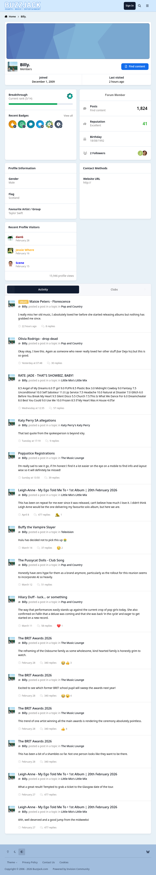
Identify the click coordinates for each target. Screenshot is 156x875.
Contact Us (48, 862)
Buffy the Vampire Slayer (37, 527)
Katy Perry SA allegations (37, 420)
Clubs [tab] (114, 289)
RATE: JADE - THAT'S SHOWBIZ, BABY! (45, 375)
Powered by (71, 869)
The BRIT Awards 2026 (35, 638)
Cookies (63, 862)
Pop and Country (71, 306)
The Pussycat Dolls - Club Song (41, 560)
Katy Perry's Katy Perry (75, 425)
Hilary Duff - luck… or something (42, 597)
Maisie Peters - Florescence (49, 301)
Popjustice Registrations (36, 453)
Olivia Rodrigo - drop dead (38, 339)
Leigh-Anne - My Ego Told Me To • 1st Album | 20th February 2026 (67, 490)
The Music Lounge (72, 458)
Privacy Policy (29, 862)
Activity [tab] (43, 289)
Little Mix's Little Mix (74, 380)
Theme (12, 862)
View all (68, 115)
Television (67, 532)
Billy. (25, 306)
